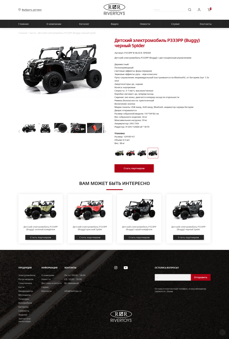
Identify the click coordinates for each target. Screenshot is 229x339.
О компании (47, 275)
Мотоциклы (24, 295)
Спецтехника (25, 283)
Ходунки (22, 314)
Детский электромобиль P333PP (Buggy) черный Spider (188, 228)
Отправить (200, 277)
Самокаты (23, 310)
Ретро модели (25, 279)
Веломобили (25, 303)
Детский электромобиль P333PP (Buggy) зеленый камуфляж (40, 228)
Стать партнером (134, 168)
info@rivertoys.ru (72, 291)
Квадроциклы (25, 291)
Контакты (46, 291)
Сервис (45, 287)
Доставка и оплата (51, 283)
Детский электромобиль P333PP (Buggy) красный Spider (90, 228)
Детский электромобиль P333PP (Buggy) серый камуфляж (139, 228)
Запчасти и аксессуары (24, 320)
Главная (22, 33)
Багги (33, 33)
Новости (46, 279)
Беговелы (23, 306)
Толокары (23, 299)
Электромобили (26, 275)
